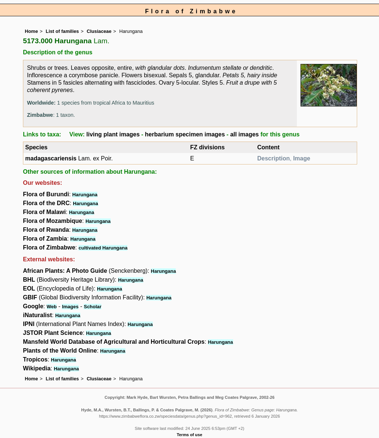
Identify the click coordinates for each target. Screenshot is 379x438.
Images (70, 306)
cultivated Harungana (102, 248)
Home (31, 31)
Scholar (92, 306)
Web (52, 306)
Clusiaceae (99, 31)
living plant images (113, 134)
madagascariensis (51, 158)
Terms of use (189, 434)
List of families (62, 31)
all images (244, 134)
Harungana (84, 194)
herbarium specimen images (185, 134)
